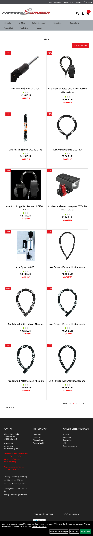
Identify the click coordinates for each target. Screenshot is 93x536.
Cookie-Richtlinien (39, 527)
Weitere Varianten (67, 92)
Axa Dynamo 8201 (25, 267)
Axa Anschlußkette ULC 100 (25, 88)
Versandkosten (38, 440)
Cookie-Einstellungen (59, 531)
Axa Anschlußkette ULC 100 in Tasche (67, 88)
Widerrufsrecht (38, 443)
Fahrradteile (57, 23)
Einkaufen (68, 2)
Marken (39, 28)
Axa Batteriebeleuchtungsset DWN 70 (67, 206)
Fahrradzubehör (38, 23)
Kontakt (66, 434)
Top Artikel (8, 28)
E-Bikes (22, 23)
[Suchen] (77, 13)
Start (50, 2)
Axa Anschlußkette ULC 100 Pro (25, 149)
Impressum (67, 437)
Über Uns (88, 2)
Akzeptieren (85, 531)
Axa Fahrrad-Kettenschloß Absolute (67, 267)
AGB (64, 443)
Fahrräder (7, 23)
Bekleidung (74, 23)
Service (78, 2)
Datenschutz (67, 440)
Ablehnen (74, 531)
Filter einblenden (80, 45)
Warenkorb (58, 2)
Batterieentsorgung (70, 446)
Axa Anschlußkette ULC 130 (67, 149)
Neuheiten (24, 28)
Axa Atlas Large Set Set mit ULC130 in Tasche (25, 207)
